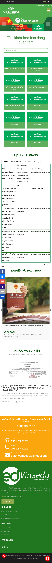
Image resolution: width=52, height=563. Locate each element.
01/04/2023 (20, 402)
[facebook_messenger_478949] (47, 558)
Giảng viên (6, 535)
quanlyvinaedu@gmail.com (44, 5)
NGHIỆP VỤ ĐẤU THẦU (10, 511)
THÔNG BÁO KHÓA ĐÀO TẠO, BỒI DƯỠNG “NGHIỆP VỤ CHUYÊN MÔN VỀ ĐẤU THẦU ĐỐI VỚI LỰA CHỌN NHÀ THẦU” (8, 218)
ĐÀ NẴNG (28, 162)
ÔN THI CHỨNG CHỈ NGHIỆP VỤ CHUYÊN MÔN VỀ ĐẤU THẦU (8, 175)
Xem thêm (47, 265)
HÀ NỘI (5, 162)
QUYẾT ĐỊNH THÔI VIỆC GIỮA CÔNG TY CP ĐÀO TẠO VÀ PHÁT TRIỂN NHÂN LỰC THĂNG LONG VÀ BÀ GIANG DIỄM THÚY (25, 388)
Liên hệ (7, 501)
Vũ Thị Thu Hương (8, 402)
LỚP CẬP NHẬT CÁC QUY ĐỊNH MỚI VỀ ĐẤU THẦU (8, 257)
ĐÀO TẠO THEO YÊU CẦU (11, 518)
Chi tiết (40, 188)
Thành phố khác (39, 162)
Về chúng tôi (6, 528)
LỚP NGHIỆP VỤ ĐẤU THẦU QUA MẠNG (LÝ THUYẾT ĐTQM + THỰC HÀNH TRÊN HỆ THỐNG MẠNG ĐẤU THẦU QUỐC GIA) (8, 241)
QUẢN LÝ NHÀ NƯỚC (9, 515)
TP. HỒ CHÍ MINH (16, 162)
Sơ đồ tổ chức (7, 531)
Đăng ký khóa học (44, 172)
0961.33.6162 (9, 2)
